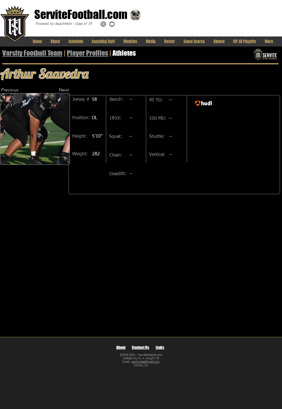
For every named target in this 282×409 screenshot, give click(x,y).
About (120, 347)
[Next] (54, 90)
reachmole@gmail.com (145, 361)
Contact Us (140, 347)
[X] (103, 24)
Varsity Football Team (32, 53)
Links (160, 347)
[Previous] (20, 90)
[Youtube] (112, 24)
